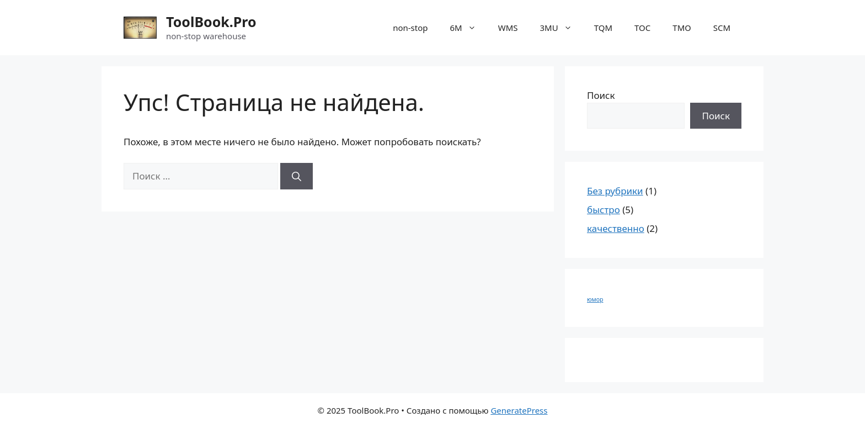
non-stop (410, 27)
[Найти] (296, 176)
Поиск (601, 95)
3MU (561, 27)
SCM (721, 27)
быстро (603, 209)
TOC (642, 27)
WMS (508, 27)
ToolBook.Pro (211, 21)
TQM (603, 27)
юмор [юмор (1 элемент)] (595, 299)
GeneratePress (518, 410)
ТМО (681, 27)
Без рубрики (615, 190)
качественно (615, 228)
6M (468, 27)
